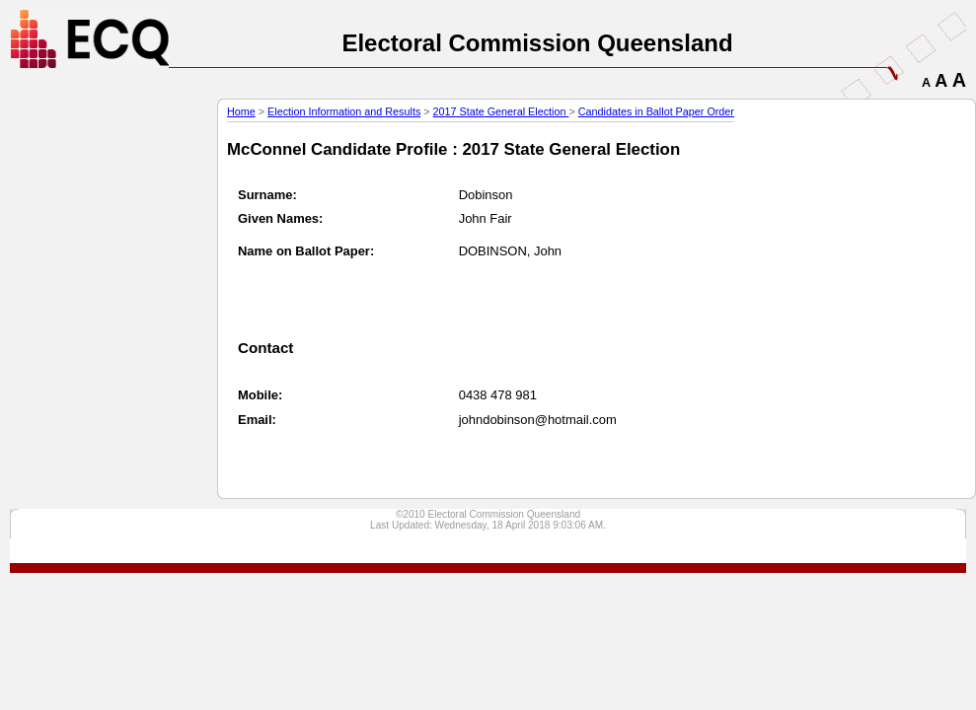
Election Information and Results (343, 111)
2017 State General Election (501, 111)
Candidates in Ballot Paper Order (656, 111)
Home (241, 111)
